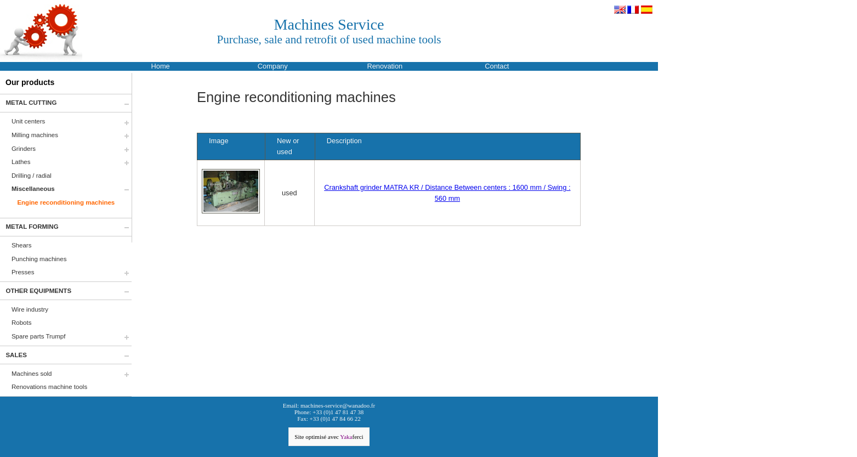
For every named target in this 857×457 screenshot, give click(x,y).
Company (273, 66)
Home (160, 66)
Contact (497, 66)
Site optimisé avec (328, 436)
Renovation (384, 66)
